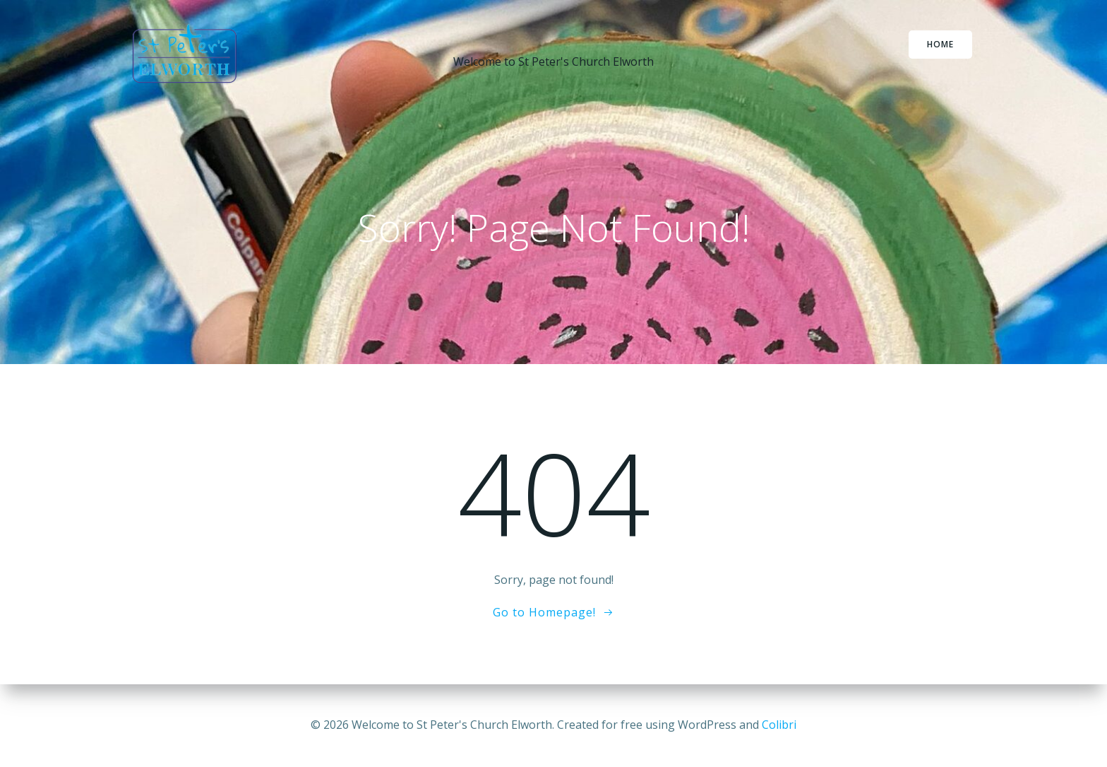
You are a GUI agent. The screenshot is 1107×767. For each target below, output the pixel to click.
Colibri (779, 724)
